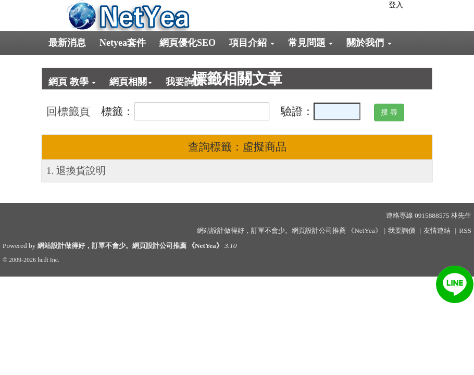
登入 (396, 5)
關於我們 (369, 43)
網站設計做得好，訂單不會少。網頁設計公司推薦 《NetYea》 (130, 245)
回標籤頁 (68, 111)
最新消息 (67, 43)
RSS (465, 230)
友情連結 (437, 230)
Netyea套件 (122, 43)
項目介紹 (252, 43)
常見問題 (310, 43)
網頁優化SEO (187, 43)
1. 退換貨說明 (76, 170)
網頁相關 (130, 82)
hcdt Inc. (48, 260)
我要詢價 (184, 82)
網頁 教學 (72, 82)
